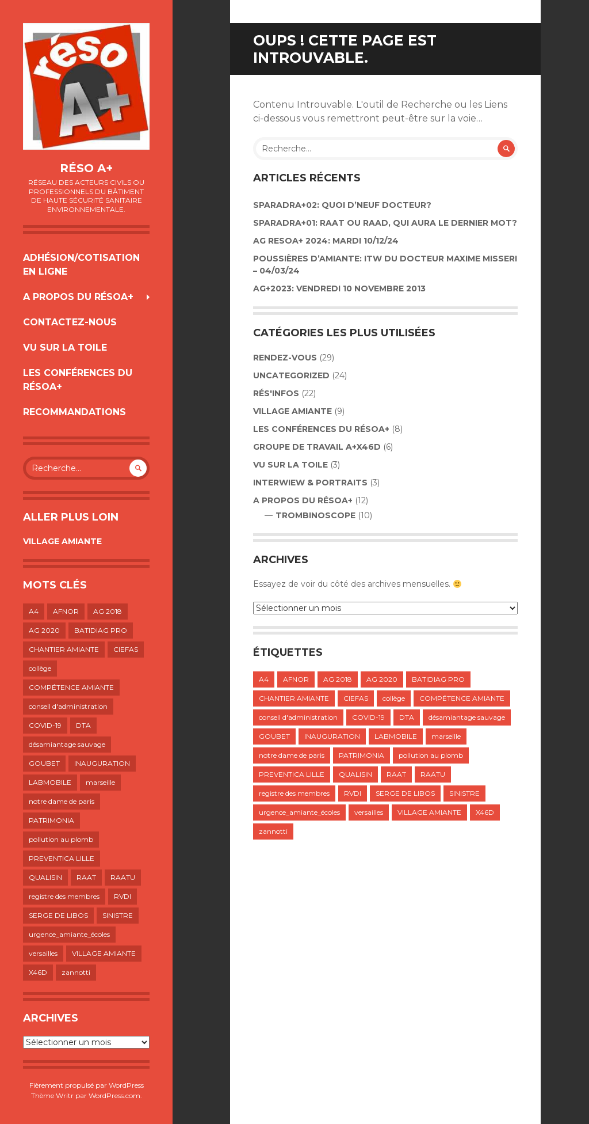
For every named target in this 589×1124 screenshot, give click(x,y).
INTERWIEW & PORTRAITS (310, 482)
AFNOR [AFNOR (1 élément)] (66, 611)
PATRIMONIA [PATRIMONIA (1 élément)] (51, 820)
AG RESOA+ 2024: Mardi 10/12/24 (326, 241)
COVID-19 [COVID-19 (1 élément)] (45, 725)
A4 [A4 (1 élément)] (34, 611)
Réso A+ (86, 168)
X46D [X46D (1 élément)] (38, 972)
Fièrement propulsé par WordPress (86, 1085)
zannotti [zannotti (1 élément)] (76, 972)
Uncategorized (291, 375)
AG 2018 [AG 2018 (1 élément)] (107, 611)
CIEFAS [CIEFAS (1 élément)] (125, 649)
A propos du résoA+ (78, 296)
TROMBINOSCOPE (315, 515)
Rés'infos (276, 393)
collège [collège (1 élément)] (40, 668)
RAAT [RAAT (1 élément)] (86, 877)
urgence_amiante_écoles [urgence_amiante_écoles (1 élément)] (69, 934)
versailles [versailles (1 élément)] (43, 953)
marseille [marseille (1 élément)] (100, 782)
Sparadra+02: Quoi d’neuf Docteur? (342, 205)
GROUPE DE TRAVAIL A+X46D (317, 447)
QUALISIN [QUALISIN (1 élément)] (45, 877)
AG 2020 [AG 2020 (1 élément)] (44, 630)
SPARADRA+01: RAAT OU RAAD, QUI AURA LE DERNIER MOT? (385, 223)
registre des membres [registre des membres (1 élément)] (64, 896)
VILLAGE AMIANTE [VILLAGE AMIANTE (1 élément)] (104, 953)
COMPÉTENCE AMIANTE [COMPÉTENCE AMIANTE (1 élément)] (71, 687)
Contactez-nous (70, 322)
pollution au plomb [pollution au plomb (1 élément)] (61, 839)
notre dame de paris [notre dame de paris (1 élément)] (61, 801)
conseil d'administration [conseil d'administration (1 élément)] (68, 706)
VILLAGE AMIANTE (62, 541)
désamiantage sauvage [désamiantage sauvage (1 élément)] (67, 744)
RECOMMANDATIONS (74, 412)
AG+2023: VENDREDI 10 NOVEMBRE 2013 (339, 288)
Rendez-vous (285, 357)
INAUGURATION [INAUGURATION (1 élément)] (102, 763)
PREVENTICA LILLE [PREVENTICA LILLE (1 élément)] (61, 858)
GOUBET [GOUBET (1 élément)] (44, 763)
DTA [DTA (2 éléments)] (83, 725)
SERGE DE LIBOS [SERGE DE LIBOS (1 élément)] (58, 915)
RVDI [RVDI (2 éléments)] (122, 896)
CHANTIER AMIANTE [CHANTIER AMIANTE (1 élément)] (64, 649)
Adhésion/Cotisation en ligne (81, 264)
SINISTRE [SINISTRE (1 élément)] (117, 915)
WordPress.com (114, 1095)
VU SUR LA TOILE (65, 347)
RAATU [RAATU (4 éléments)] (122, 877)
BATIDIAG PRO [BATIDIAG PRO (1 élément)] (100, 630)
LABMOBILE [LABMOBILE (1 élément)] (50, 782)
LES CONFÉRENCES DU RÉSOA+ (77, 379)
